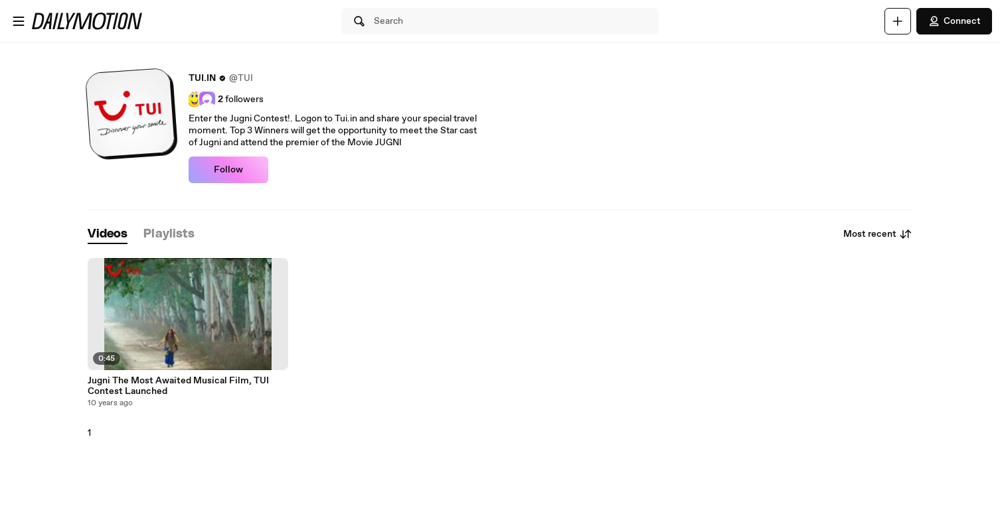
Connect (954, 21)
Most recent (877, 234)
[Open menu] (18, 21)
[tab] (107, 234)
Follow (228, 170)
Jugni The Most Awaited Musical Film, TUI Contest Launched (178, 386)
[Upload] (897, 21)
